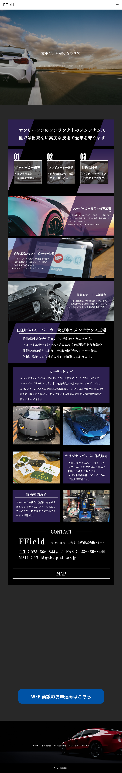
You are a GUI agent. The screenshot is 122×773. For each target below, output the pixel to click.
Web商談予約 (60, 745)
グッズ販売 (73, 745)
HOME (35, 745)
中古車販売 (46, 745)
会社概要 (85, 745)
